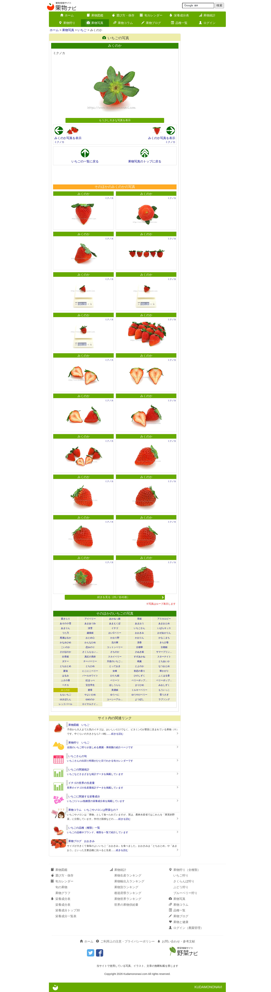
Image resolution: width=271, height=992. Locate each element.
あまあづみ (90, 623)
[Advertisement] (115, 174)
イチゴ (114, 628)
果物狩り (67, 22)
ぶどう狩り (180, 887)
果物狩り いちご (78, 742)
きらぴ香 (164, 642)
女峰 (115, 671)
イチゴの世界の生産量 (81, 782)
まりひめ (139, 685)
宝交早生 (90, 685)
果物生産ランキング (127, 875)
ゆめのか (90, 699)
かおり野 (114, 637)
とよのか (139, 666)
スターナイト (164, 656)
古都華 (139, 647)
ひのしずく (139, 675)
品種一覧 (179, 22)
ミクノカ (59, 142)
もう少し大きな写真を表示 (115, 120)
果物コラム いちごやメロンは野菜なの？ (93, 809)
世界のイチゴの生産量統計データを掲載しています (95, 787)
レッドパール (65, 704)
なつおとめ (164, 666)
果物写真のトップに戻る (144, 161)
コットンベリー (115, 647)
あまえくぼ (114, 623)
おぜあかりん (164, 633)
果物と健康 (178, 922)
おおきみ (139, 633)
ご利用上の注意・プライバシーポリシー (125, 941)
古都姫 (164, 647)
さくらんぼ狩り (183, 881)
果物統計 (207, 15)
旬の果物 (61, 887)
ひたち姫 (114, 675)
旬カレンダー (151, 15)
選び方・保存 (123, 15)
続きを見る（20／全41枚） (130, 597)
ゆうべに (114, 694)
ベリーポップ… (139, 680)
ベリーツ (114, 680)
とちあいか (164, 661)
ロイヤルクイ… (90, 704)
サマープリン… (164, 652)
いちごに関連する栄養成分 (84, 796)
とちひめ (90, 666)
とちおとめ (65, 666)
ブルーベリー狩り (185, 893)
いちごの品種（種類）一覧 (84, 827)
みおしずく (164, 685)
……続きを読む (114, 733)
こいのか (65, 647)
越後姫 (90, 633)
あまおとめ (164, 623)
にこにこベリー (90, 671)
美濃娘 (114, 690)
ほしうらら (114, 685)
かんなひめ (90, 642)
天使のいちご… (115, 661)
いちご (82, 30)
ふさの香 (65, 680)
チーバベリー (90, 661)
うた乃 (65, 633)
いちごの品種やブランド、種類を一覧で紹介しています (97, 832)
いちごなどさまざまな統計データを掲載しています (95, 774)
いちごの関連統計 (78, 769)
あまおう (139, 623)
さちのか (114, 652)
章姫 (139, 618)
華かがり (164, 671)
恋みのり (90, 647)
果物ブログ (151, 22)
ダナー (65, 661)
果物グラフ (62, 893)
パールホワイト (90, 675)
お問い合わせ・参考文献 (176, 941)
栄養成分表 (179, 15)
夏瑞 (65, 671)
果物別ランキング (126, 887)
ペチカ (65, 685)
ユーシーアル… (115, 699)
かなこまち (164, 637)
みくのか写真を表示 (67, 138)
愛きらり (65, 618)
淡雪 (90, 628)
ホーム (67, 15)
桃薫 (139, 661)
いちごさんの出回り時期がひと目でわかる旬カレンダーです (100, 760)
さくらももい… (90, 652)
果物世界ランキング (127, 898)
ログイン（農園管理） (186, 927)
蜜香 (90, 690)
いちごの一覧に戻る (85, 161)
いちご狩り (180, 875)
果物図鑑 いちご (78, 724)
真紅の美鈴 (90, 656)
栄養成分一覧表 (65, 916)
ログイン (207, 22)
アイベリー (90, 618)
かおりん (139, 637)
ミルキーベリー (139, 690)
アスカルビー (164, 618)
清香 (139, 642)
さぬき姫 (139, 652)
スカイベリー (115, 656)
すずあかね (139, 656)
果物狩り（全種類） (184, 869)
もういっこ (164, 690)
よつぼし (139, 699)
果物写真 (95, 22)
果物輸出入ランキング (129, 881)
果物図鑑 (95, 15)
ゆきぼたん (65, 699)
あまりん (65, 628)
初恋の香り (139, 671)
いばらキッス (164, 628)
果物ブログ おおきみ (81, 841)
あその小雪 (65, 623)
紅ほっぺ (90, 680)
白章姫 (65, 656)
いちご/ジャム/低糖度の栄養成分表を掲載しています (96, 801)
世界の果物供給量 (126, 904)
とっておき (114, 666)
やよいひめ (90, 694)
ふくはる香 (164, 675)
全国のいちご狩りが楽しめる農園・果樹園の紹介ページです (100, 747)
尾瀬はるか (65, 637)
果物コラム (123, 22)
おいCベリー (114, 633)
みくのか (84, 193)
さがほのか (65, 652)
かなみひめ (65, 642)
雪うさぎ (164, 694)
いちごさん (139, 628)
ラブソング (164, 699)
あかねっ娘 (114, 618)
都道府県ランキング (127, 893)
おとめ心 (90, 637)
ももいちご (65, 694)
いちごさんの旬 (77, 756)
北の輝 (114, 642)
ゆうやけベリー (139, 694)
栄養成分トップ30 (67, 910)
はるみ (65, 675)
